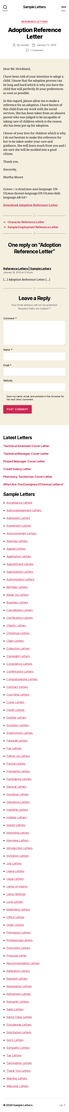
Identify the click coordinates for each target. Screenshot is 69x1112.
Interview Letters (17, 840)
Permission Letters (18, 932)
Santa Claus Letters (19, 1017)
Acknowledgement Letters (23, 510)
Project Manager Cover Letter (24, 461)
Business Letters (17, 602)
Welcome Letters (17, 1086)
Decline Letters (16, 717)
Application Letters (18, 556)
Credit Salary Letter (17, 469)
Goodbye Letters (17, 794)
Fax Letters (13, 748)
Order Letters (15, 925)
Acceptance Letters (19, 502)
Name (7, 349)
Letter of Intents (17, 886)
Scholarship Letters (18, 1024)
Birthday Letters (17, 587)
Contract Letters (17, 687)
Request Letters (16, 978)
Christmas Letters (17, 633)
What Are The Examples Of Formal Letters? (33, 484)
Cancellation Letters (19, 610)
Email (7, 365)
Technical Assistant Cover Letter (26, 446)
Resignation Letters (19, 986)
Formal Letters (15, 763)
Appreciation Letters (19, 571)
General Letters (16, 786)
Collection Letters (18, 648)
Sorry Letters (14, 1040)
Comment (10, 318)
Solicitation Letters (18, 1032)
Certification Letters (19, 618)
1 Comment (36, 50)
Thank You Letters (18, 1070)
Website (7, 380)
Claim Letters (15, 641)
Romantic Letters (17, 1001)
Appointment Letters (19, 564)
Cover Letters (15, 702)
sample (25, 45)
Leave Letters (15, 871)
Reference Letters (34, 21)
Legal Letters (15, 879)
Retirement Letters (18, 994)
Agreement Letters (18, 525)
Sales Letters (14, 1009)
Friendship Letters (18, 771)
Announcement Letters (21, 533)
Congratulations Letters (21, 679)
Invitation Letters (17, 856)
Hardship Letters (17, 809)
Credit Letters (15, 710)
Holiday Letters (16, 817)
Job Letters (14, 863)
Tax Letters (13, 1055)
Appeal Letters (15, 548)
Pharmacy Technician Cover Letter (27, 476)
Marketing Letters (18, 909)
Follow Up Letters (18, 756)
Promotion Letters (18, 948)
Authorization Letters (20, 579)
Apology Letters (17, 541)
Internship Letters (17, 832)
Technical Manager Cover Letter (26, 453)
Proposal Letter (16, 955)
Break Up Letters (17, 595)
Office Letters (15, 917)
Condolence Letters (19, 664)
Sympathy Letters (18, 1047)
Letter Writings (16, 894)
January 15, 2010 (46, 45)
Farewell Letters (17, 740)
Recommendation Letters (23, 963)
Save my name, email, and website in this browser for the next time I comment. (35, 398)
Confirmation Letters (19, 671)
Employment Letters (19, 733)
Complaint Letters (18, 656)
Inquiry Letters (15, 825)
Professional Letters (19, 940)
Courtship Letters (17, 694)
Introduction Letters (19, 848)
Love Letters (14, 902)
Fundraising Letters (18, 779)
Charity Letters (16, 625)
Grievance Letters (17, 802)
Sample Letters (34, 7)
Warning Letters (16, 1078)
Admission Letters (18, 518)
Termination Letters (19, 1063)
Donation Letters (17, 725)
